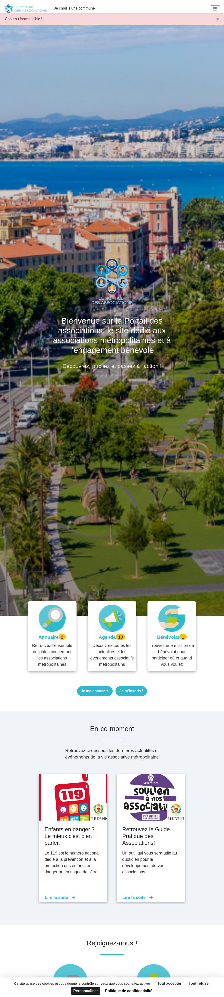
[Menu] (215, 8)
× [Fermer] (217, 19)
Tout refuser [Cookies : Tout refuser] (199, 983)
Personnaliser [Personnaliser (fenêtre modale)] (85, 991)
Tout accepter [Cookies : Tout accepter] (169, 983)
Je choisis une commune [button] (75, 8)
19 (120, 637)
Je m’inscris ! (131, 691)
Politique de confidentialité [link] (128, 991)
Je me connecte (95, 691)
